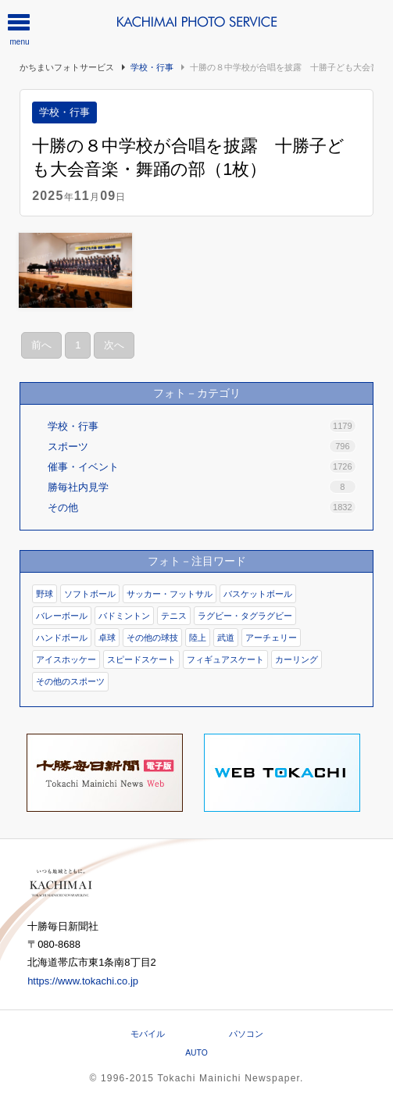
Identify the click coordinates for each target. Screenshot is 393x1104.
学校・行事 (151, 67)
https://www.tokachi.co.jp (82, 981)
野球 (44, 593)
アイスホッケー (66, 659)
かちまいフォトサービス (67, 67)
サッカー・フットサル (170, 593)
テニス (174, 615)
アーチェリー (271, 637)
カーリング (296, 659)
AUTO (196, 1053)
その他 (202, 507)
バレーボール (62, 615)
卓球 (107, 637)
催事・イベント (202, 466)
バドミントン (124, 615)
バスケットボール (257, 593)
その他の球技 (152, 637)
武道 (225, 637)
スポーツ (202, 446)
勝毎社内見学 (202, 487)
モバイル (147, 1033)
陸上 (197, 637)
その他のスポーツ (70, 681)
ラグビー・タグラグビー (245, 615)
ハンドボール (62, 637)
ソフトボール (90, 593)
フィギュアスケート (225, 659)
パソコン (246, 1033)
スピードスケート (141, 659)
